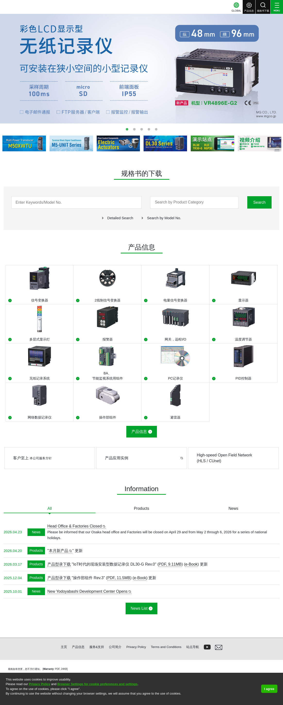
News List (139, 608)
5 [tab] (156, 129)
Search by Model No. (164, 218)
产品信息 (139, 431)
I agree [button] (269, 689)
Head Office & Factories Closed (74, 526)
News (233, 508)
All (49, 508)
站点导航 (192, 647)
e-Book (191, 564)
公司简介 (115, 647)
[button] (6, 699)
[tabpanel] (141, 68)
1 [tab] (127, 129)
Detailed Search (120, 218)
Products (141, 508)
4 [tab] (148, 129)
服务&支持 (96, 647)
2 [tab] (134, 129)
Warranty (48, 669)
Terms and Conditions (166, 647)
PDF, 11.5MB (118, 578)
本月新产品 (58, 551)
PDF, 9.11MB (170, 564)
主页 (64, 647)
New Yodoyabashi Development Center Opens (87, 591)
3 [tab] (141, 129)
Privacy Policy (39, 684)
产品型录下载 (59, 564)
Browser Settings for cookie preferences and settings (97, 684)
